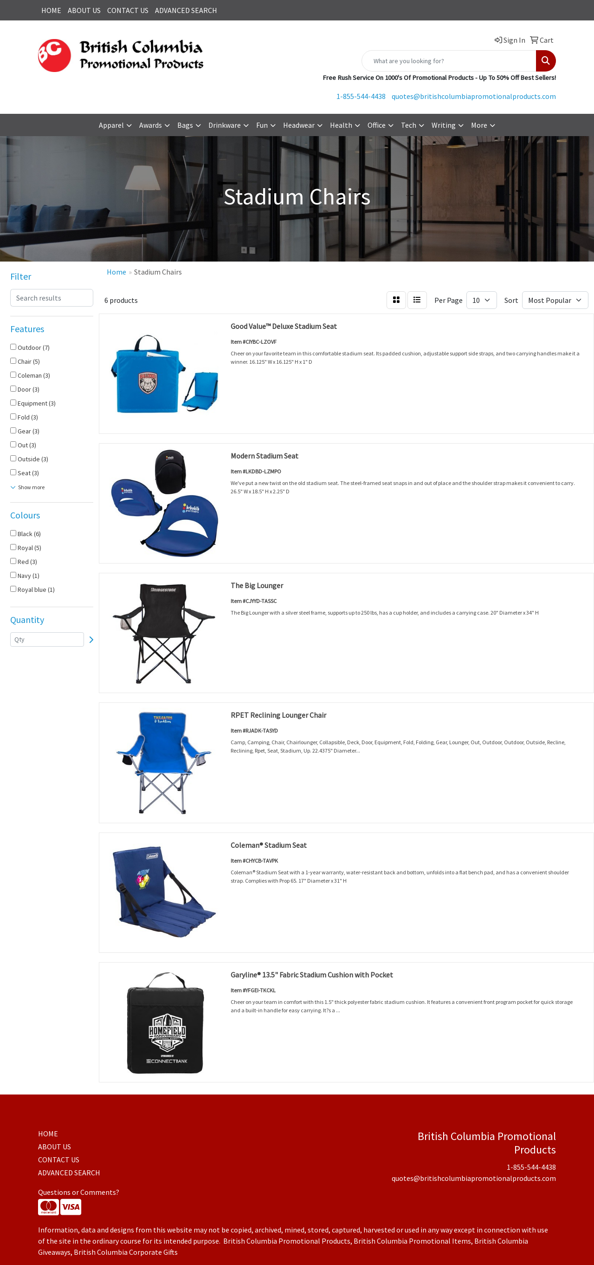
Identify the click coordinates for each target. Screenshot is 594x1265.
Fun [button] (262, 125)
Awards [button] (150, 125)
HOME (51, 10)
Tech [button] (408, 125)
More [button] (479, 125)
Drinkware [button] (224, 125)
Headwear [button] (299, 125)
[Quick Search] (449, 61)
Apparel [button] (111, 125)
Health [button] (341, 125)
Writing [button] (444, 125)
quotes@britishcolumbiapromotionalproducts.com (474, 96)
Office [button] (377, 125)
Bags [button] (185, 125)
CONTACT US (127, 10)
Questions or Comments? (78, 1192)
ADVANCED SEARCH (186, 10)
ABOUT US (84, 10)
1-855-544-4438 (361, 96)
